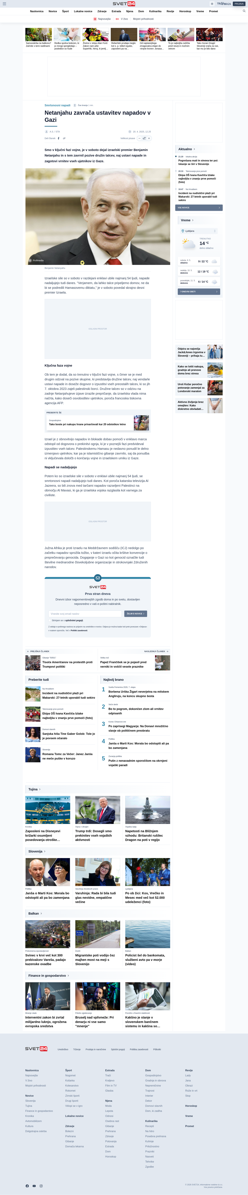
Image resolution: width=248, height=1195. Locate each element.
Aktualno (185, 149)
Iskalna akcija (191, 157)
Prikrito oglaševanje (83, 1013)
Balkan (33, 913)
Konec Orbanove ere (117, 722)
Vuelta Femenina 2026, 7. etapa (121, 687)
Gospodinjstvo (55, 421)
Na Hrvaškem (48, 689)
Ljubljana (129, 889)
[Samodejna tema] (212, 3)
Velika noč (104, 658)
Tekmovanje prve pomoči (52, 709)
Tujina (32, 789)
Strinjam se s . (68, 620)
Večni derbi (113, 705)
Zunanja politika (115, 756)
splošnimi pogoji (74, 620)
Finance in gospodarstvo (47, 975)
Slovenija (46, 750)
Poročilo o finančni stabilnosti (137, 1013)
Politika (111, 739)
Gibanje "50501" (49, 658)
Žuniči (77, 951)
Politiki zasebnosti (79, 631)
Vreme (185, 220)
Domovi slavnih (48, 729)
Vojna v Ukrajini (81, 827)
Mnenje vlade (31, 1013)
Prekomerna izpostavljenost (37, 951)
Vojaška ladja (130, 827)
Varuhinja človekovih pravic (86, 889)
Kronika (28, 827)
